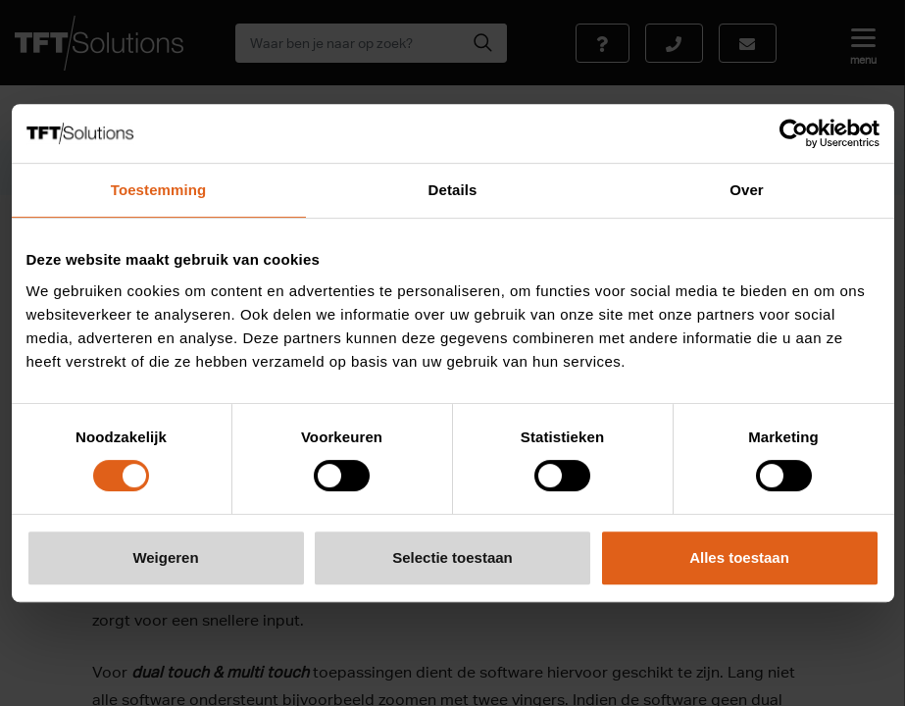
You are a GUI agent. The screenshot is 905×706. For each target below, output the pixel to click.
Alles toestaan (739, 557)
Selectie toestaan (452, 557)
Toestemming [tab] (159, 189)
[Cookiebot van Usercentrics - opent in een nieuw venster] (794, 133)
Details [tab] (453, 189)
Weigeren (165, 557)
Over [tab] (746, 189)
